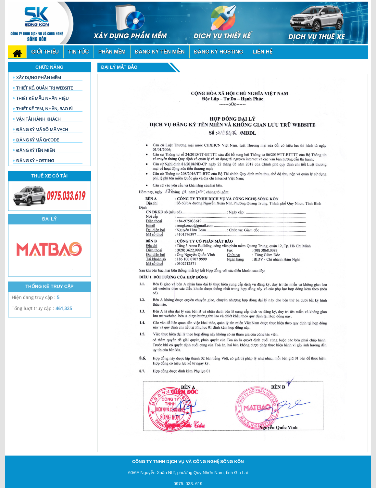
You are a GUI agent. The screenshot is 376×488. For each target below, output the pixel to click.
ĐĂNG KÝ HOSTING (35, 161)
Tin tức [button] (78, 52)
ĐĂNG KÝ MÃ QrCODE (37, 140)
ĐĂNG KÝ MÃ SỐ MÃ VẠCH (42, 129)
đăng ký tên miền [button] (160, 52)
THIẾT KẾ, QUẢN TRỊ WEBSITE (44, 88)
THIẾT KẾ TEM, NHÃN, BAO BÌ (44, 109)
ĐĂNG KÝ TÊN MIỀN (35, 150)
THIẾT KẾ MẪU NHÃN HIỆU (42, 98)
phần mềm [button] (112, 52)
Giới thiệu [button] (45, 52)
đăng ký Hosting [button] (218, 52)
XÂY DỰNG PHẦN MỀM (38, 77)
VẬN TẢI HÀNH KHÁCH (38, 119)
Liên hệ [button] (262, 52)
